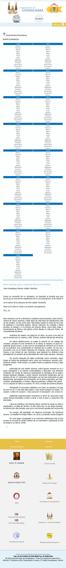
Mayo (18, 53)
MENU (58, 24)
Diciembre (18, 66)
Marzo (18, 50)
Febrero (18, 48)
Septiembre (18, 61)
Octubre (18, 63)
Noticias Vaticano (17, 447)
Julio (18, 57)
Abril (18, 51)
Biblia (17, 441)
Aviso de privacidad (23, 554)
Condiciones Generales (41, 554)
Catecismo (49, 441)
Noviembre (18, 65)
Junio (18, 55)
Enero (18, 46)
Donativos (39, 19)
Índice (18, 68)
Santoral (49, 447)
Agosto (18, 59)
